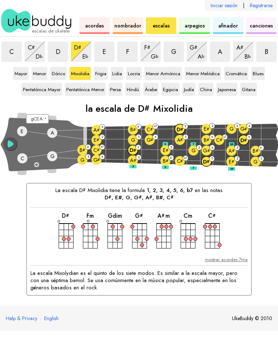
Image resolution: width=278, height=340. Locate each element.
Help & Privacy (21, 318)
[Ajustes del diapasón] (37, 164)
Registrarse (261, 5)
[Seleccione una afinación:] (37, 119)
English (51, 318)
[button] (10, 144)
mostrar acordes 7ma (226, 259)
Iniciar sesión (224, 5)
